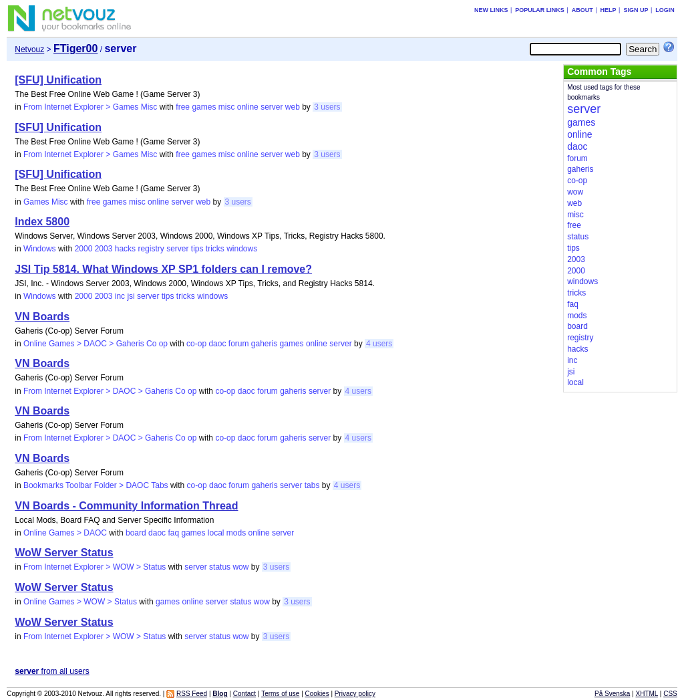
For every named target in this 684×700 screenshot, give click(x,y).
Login (665, 10)
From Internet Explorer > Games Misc (90, 107)
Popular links (539, 10)
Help (609, 10)
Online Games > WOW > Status (80, 601)
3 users (327, 107)
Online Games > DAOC (65, 533)
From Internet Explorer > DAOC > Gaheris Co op (109, 391)
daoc (217, 343)
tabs (312, 485)
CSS (670, 693)
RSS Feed (191, 693)
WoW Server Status (64, 552)
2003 (104, 248)
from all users (52, 671)
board (136, 533)
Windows (39, 248)
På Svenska (612, 693)
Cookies (317, 693)
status (219, 567)
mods (236, 533)
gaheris (264, 343)
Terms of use (280, 693)
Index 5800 (42, 221)
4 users (379, 343)
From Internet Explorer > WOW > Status (94, 567)
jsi (130, 296)
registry (151, 248)
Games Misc (45, 202)
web (292, 107)
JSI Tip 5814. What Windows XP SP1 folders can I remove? (163, 269)
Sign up (635, 10)
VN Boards (42, 316)
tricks (215, 248)
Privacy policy (355, 693)
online (248, 107)
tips (197, 248)
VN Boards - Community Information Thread (126, 505)
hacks (125, 248)
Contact (244, 693)
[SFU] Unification (58, 80)
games (204, 107)
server (272, 107)
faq (173, 533)
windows (241, 248)
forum (238, 343)
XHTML (647, 693)
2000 (84, 248)
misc (226, 107)
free (183, 107)
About (582, 10)
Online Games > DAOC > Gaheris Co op (95, 343)
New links (491, 10)
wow (240, 567)
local (216, 533)
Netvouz (29, 49)
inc (120, 296)
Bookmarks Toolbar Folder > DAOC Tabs (95, 485)
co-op (196, 343)
